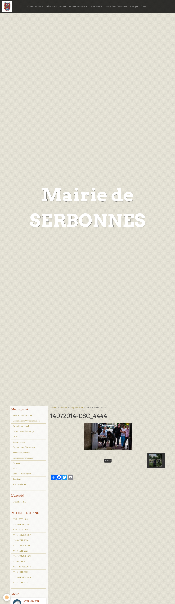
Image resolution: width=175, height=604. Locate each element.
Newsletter (17, 463)
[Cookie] (6, 597)
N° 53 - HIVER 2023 (22, 577)
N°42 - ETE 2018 (20, 519)
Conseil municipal (35, 6)
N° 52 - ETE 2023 (20, 572)
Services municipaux (78, 6)
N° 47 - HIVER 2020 (22, 545)
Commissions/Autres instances (26, 420)
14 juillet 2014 (77, 407)
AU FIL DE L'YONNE (22, 415)
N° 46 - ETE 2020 (20, 540)
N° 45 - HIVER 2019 (22, 535)
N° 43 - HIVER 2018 (22, 524)
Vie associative (19, 484)
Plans (15, 468)
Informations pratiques (56, 6)
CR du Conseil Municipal (24, 431)
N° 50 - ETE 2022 (20, 561)
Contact (144, 6)
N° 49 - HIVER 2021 (22, 556)
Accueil (53, 407)
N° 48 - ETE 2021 (20, 550)
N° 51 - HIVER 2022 (22, 566)
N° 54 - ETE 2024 (20, 582)
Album (64, 407)
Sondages (134, 6)
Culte (15, 436)
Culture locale (19, 442)
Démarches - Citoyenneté (116, 6)
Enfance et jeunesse (21, 452)
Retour (108, 460)
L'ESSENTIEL (96, 6)
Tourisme (17, 479)
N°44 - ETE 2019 (20, 529)
